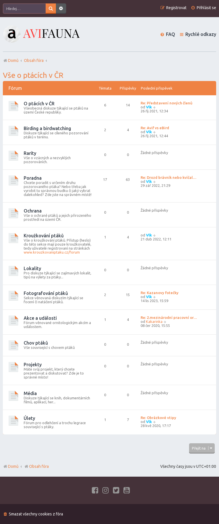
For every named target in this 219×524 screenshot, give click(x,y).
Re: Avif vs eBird (155, 128)
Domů (13, 466)
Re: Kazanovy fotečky (160, 293)
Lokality (32, 268)
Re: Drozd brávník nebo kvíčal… (168, 177)
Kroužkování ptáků (44, 235)
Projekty (33, 364)
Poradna (33, 178)
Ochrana (33, 210)
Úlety (29, 418)
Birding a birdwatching (47, 128)
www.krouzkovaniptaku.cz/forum (52, 252)
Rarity (30, 153)
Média (30, 393)
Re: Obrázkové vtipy (158, 418)
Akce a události (40, 318)
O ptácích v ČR (39, 103)
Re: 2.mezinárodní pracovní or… (169, 317)
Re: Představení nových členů (166, 103)
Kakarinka (154, 321)
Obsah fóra (36, 466)
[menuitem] (203, 7)
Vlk (149, 107)
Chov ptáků (36, 342)
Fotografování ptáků (46, 293)
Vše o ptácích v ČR (33, 75)
